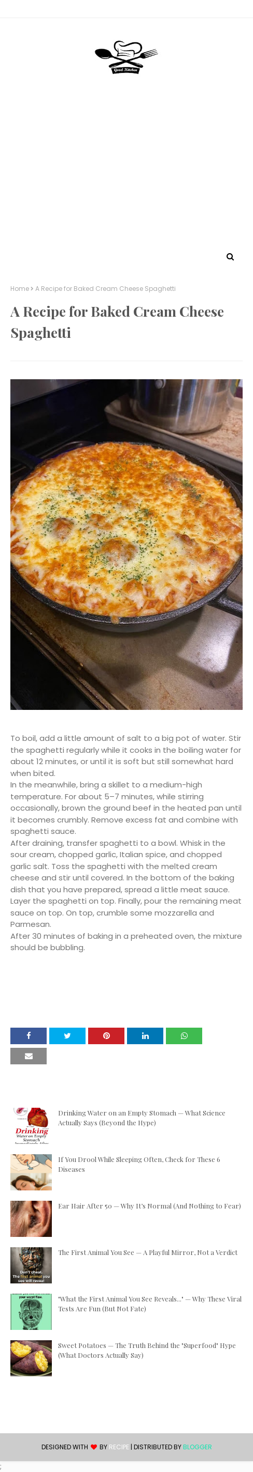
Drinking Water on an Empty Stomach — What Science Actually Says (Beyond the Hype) (142, 1117)
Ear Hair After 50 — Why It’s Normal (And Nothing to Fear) (149, 1205)
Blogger (197, 1447)
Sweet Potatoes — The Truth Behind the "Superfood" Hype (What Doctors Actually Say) (147, 1350)
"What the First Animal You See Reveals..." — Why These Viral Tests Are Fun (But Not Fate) (150, 1303)
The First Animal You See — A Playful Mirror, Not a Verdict (147, 1252)
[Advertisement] (126, 172)
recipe (119, 1447)
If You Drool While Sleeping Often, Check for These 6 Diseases (139, 1164)
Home (19, 289)
